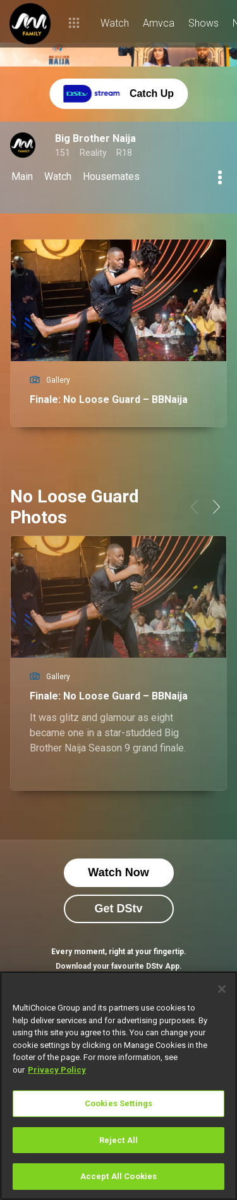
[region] (118, 1085)
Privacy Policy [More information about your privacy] (57, 1070)
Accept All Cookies (118, 1176)
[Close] (222, 989)
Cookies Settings (118, 1103)
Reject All (118, 1140)
